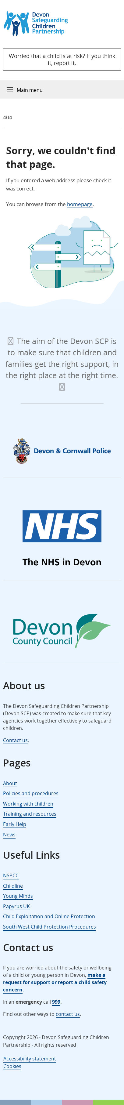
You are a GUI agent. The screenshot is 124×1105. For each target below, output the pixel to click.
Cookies (12, 1066)
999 (56, 1001)
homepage (80, 204)
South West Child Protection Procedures (49, 926)
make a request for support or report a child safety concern (55, 982)
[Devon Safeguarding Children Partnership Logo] (38, 34)
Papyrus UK (16, 906)
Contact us (15, 740)
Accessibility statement (29, 1058)
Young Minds (18, 896)
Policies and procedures (30, 793)
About (10, 783)
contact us (68, 1014)
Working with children (28, 803)
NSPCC (11, 875)
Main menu (30, 90)
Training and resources (29, 813)
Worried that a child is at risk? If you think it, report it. (62, 59)
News (9, 834)
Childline (13, 885)
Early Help (14, 824)
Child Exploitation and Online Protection (49, 916)
